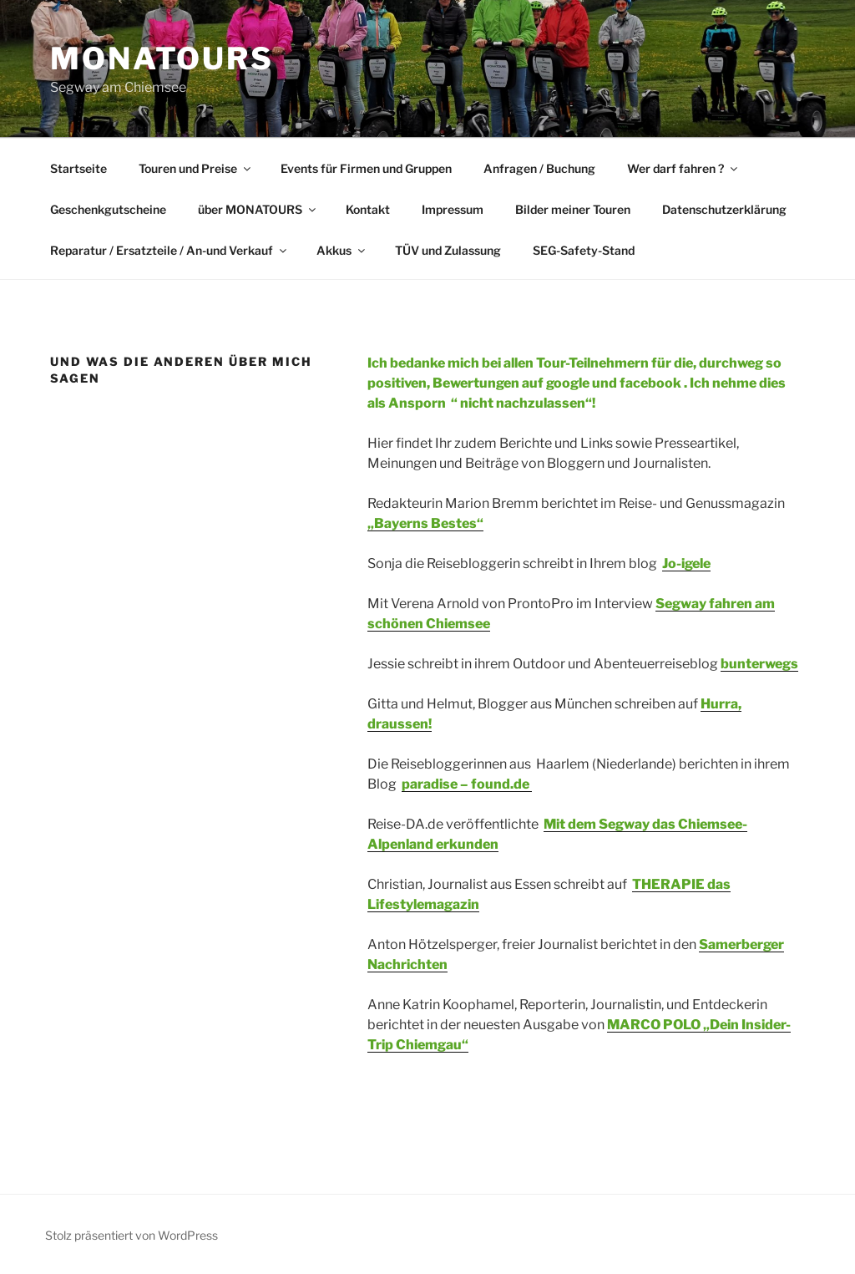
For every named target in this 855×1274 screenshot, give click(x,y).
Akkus (341, 250)
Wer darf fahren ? (683, 168)
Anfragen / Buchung (539, 168)
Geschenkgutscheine (108, 209)
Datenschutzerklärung (724, 209)
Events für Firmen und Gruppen (366, 168)
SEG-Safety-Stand (584, 250)
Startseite (78, 168)
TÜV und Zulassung (448, 250)
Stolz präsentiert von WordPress (131, 1235)
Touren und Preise (196, 168)
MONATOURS (162, 58)
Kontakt (368, 209)
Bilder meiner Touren (572, 209)
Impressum (452, 209)
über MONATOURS (258, 209)
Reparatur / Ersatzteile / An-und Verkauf (169, 250)
